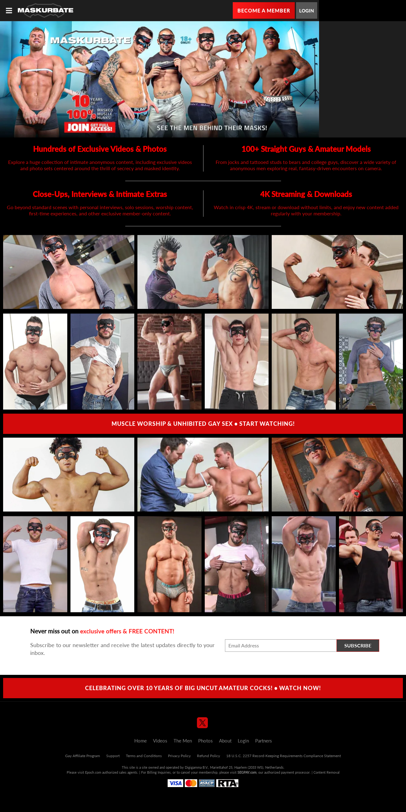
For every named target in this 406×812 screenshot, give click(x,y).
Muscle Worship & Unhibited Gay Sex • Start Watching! (203, 423)
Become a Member (263, 10)
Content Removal (326, 772)
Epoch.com (93, 772)
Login (306, 10)
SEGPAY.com (246, 772)
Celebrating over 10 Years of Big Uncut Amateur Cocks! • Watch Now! (203, 688)
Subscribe (357, 645)
